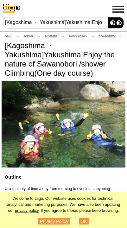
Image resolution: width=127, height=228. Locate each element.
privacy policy (27, 210)
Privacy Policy (54, 221)
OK (83, 221)
